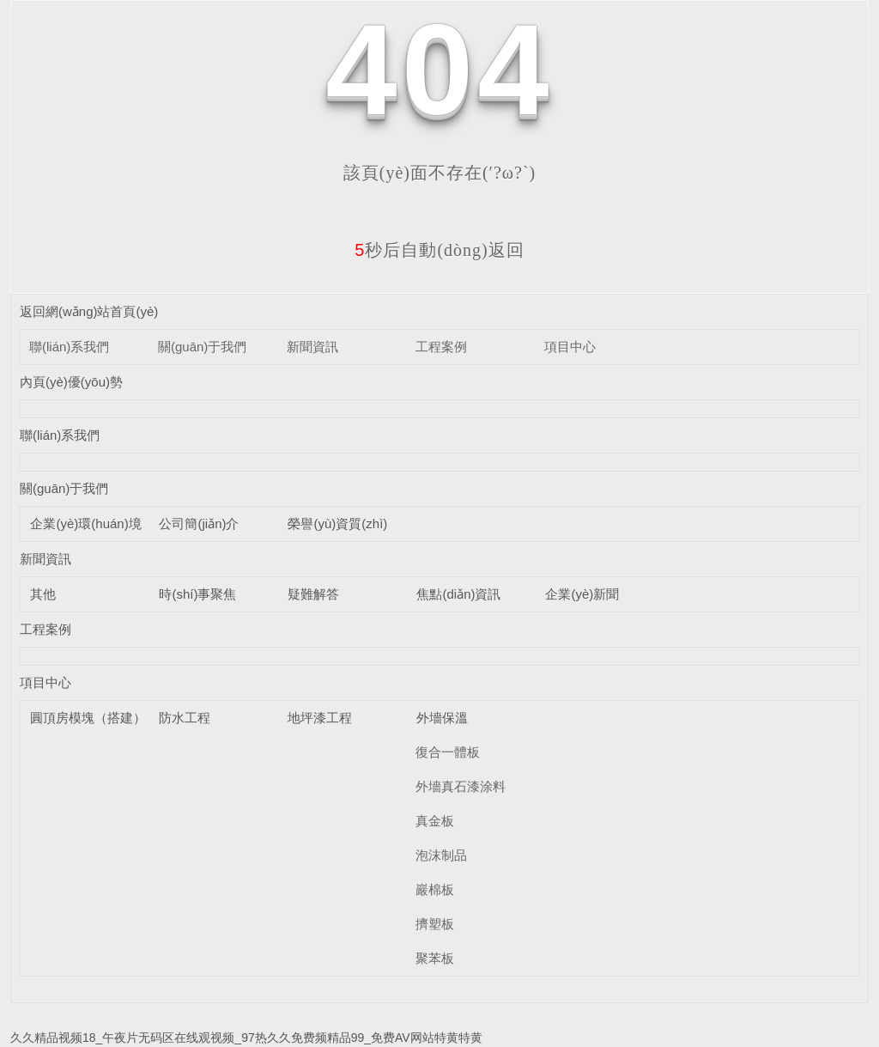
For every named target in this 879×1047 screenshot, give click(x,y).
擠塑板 (434, 923)
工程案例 (441, 346)
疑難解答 (313, 594)
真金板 (434, 820)
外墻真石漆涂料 (460, 786)
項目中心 (570, 346)
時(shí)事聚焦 (197, 594)
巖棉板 (434, 889)
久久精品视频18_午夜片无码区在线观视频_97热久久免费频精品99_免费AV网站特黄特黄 (246, 1037)
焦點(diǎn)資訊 (458, 594)
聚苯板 (434, 958)
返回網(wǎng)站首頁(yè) (89, 311)
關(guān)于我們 (202, 346)
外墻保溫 (442, 717)
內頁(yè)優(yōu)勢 (71, 381)
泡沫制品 (441, 855)
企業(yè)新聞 (582, 594)
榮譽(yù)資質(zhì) (337, 523)
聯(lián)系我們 (69, 346)
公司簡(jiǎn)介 (199, 523)
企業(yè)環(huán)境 (85, 523)
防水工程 (184, 717)
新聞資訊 (312, 346)
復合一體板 (447, 752)
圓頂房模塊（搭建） (88, 717)
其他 (43, 594)
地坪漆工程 (320, 717)
